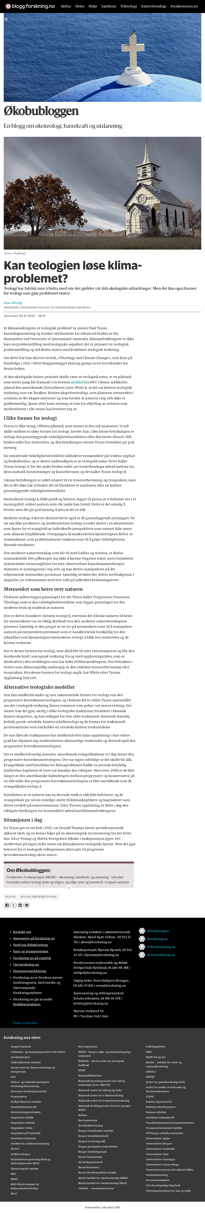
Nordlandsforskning (90, 1125)
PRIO (149, 1051)
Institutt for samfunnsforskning (30, 1143)
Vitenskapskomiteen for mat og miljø (168, 1190)
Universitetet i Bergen (159, 1143)
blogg (11, 896)
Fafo (13, 1076)
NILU (14, 1193)
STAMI (150, 1096)
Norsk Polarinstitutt (90, 1156)
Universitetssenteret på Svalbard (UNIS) (169, 1169)
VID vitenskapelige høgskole (163, 1185)
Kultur (66, 6)
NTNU (82, 1070)
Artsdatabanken (20, 1057)
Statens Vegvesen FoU (159, 1101)
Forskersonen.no (184, 6)
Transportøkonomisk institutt (164, 1127)
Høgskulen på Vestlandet (26, 1133)
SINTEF (150, 1076)
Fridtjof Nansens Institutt (26, 1101)
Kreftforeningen (20, 1154)
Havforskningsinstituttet (26, 1112)
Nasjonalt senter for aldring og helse (100, 1090)
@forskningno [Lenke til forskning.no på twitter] (158, 931)
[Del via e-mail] (26, 905)
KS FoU (15, 1148)
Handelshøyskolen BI (23, 1106)
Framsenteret (19, 1096)
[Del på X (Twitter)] (13, 905)
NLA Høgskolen (87, 1046)
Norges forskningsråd (91, 1141)
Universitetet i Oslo (157, 1154)
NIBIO (14, 1179)
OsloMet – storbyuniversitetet (96, 1188)
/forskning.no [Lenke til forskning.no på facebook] (157, 939)
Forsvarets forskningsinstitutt (29, 1091)
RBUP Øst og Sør (156, 1057)
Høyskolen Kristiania (23, 1138)
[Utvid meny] (6, 19)
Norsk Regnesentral (90, 1162)
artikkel (77, 382)
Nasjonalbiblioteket (90, 1075)
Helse (79, 6)
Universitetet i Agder (158, 1138)
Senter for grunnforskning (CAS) (165, 1081)
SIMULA (151, 1071)
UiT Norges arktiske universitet (164, 1133)
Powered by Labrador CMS (102, 1207)
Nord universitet (87, 1120)
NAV (13, 1173)
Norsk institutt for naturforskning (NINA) (103, 1177)
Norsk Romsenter (89, 1167)
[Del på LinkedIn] (20, 905)
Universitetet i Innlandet (160, 1148)
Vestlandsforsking (157, 1174)
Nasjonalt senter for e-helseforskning (101, 1095)
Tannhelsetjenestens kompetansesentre (170, 1122)
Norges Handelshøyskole (93, 1135)
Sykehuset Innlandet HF (160, 1117)
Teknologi (128, 6)
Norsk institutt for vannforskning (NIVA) (102, 1183)
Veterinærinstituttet (157, 1180)
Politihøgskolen (155, 1046)
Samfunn (108, 6)
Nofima (82, 1115)
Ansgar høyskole (21, 1046)
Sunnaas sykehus (156, 1112)
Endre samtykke (25, 1023)
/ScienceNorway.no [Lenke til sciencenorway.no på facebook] (161, 955)
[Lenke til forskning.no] (28, 4)
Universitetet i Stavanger (160, 1159)
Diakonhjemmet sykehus (26, 1062)
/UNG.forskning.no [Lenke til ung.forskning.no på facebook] (161, 947)
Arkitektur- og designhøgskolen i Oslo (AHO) (38, 1051)
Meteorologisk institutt (25, 1168)
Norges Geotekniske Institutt (95, 1130)
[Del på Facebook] (7, 905)
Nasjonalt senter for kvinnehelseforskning (103, 1100)
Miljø (93, 6)
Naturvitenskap (153, 6)
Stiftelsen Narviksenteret (161, 1106)
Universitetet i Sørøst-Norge (162, 1164)
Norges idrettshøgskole (92, 1151)
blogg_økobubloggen (39, 896)
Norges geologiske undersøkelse (98, 1146)
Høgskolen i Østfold (23, 1122)
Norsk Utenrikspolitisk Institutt (97, 1172)
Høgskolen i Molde (22, 1117)
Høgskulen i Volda (21, 1127)
